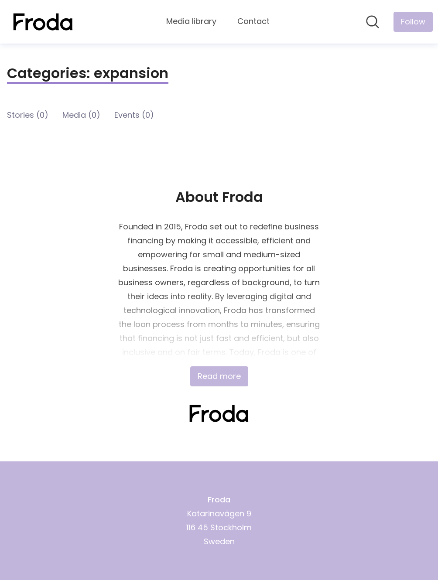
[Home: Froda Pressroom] (43, 21)
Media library (191, 21)
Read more (219, 376)
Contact (253, 21)
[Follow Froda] (413, 22)
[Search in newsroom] (373, 22)
